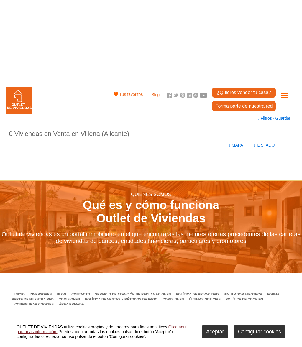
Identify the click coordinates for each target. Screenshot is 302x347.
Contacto (81, 294)
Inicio (20, 294)
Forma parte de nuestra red (244, 105)
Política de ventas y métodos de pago (121, 299)
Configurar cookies (34, 304)
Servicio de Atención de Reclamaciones (133, 294)
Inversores (41, 294)
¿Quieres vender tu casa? (244, 92)
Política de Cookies (244, 299)
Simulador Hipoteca (243, 294)
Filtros (265, 118)
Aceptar (215, 332)
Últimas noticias (205, 299)
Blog (155, 94)
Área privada (71, 304)
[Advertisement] (151, 41)
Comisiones (70, 299)
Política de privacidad (197, 294)
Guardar (282, 118)
